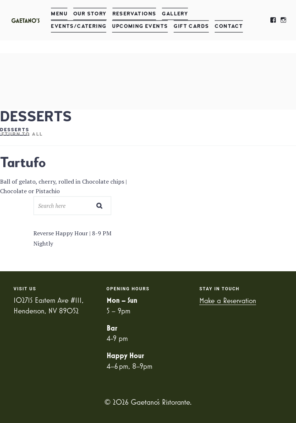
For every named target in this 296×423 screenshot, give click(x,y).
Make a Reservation (227, 300)
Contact (229, 26)
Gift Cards (191, 26)
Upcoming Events (140, 26)
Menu (59, 14)
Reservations (134, 14)
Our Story (90, 14)
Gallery (175, 14)
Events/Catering (78, 26)
